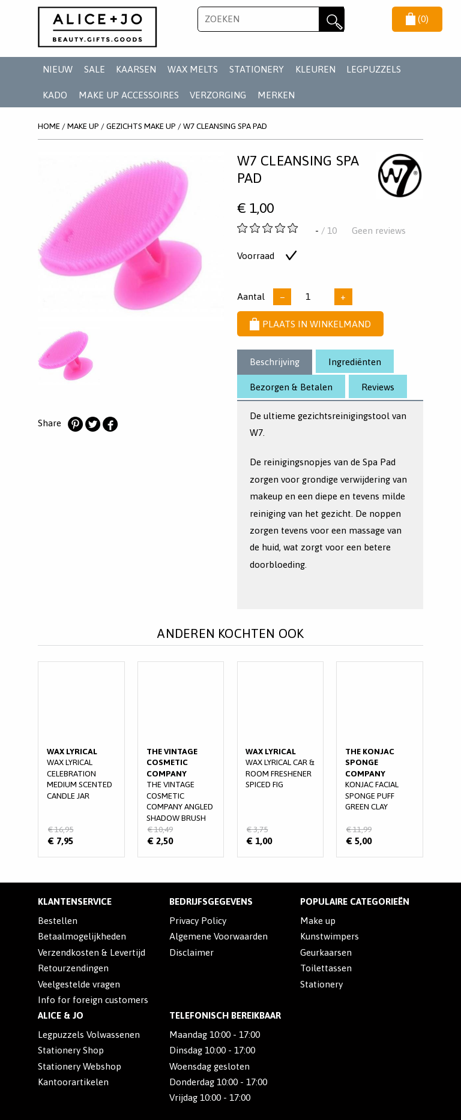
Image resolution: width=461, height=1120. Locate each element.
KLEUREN (315, 69)
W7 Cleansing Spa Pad (225, 126)
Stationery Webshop (79, 1066)
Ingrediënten (354, 362)
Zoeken (331, 19)
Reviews (377, 387)
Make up (318, 921)
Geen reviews (379, 230)
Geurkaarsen (326, 952)
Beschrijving (275, 362)
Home (49, 126)
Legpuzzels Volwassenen (89, 1034)
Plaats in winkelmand (310, 324)
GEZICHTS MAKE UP (141, 126)
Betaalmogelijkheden (82, 936)
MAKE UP (83, 126)
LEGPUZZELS (373, 69)
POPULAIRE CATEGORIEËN (354, 901)
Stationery (321, 984)
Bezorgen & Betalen (291, 387)
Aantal (251, 296)
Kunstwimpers (329, 936)
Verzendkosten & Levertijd (91, 952)
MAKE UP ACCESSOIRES (129, 95)
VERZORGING (218, 95)
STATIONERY (256, 69)
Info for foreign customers (93, 1000)
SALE (94, 69)
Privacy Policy (197, 921)
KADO (55, 95)
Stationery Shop (71, 1050)
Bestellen (57, 921)
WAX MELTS (192, 69)
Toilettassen (326, 968)
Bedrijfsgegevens (211, 901)
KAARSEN (136, 69)
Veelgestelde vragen (79, 984)
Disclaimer (191, 952)
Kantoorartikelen (73, 1082)
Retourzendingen (73, 968)
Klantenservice (75, 901)
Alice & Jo (60, 1015)
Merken (276, 95)
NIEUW (58, 69)
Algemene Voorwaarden (218, 936)
